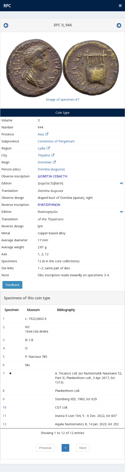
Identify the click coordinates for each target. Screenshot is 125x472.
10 (5, 407)
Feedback (12, 285)
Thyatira (44, 155)
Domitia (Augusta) (51, 169)
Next (82, 448)
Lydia (41, 148)
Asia (41, 134)
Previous (45, 448)
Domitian (44, 162)
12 (5, 424)
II (39, 120)
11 (5, 416)
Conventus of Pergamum (56, 141)
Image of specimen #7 (62, 99)
